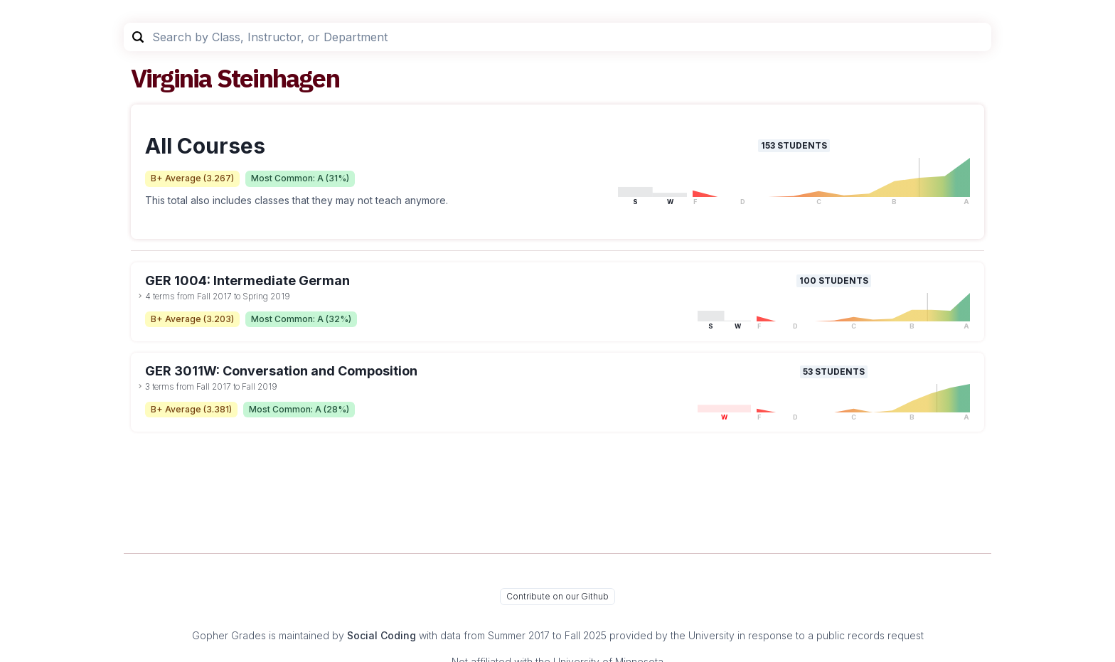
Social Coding (381, 635)
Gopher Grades (229, 635)
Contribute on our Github (557, 596)
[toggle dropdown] (140, 295)
